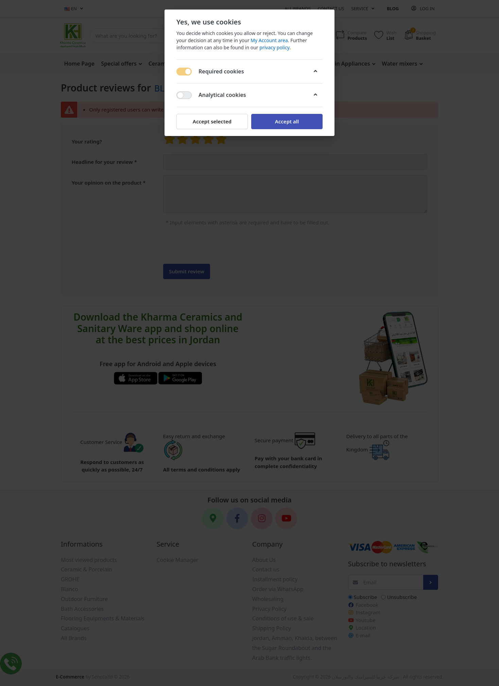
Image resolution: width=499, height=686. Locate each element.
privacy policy (274, 47)
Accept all (287, 121)
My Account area (269, 40)
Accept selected (212, 121)
